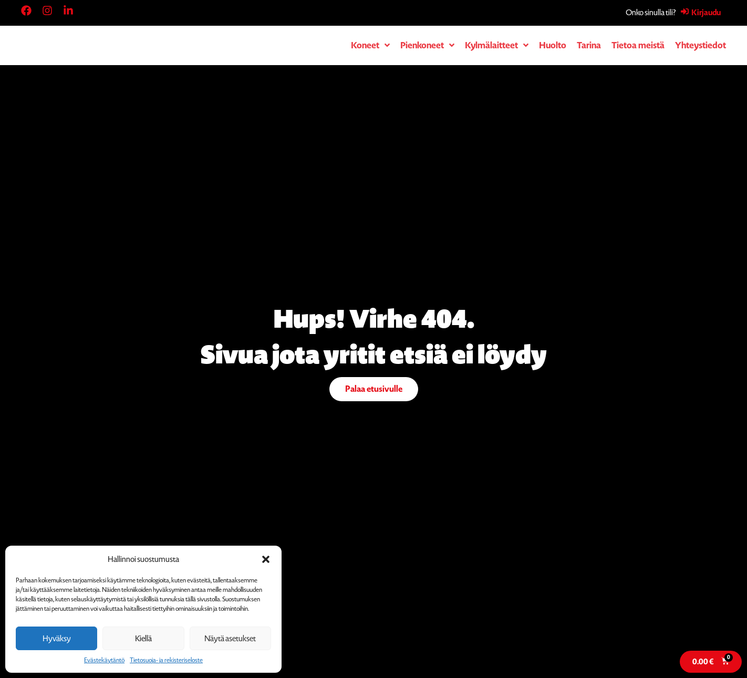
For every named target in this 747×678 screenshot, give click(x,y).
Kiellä (143, 638)
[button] (266, 559)
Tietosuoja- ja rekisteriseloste (166, 660)
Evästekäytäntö (104, 660)
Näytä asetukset (230, 638)
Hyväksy (57, 638)
